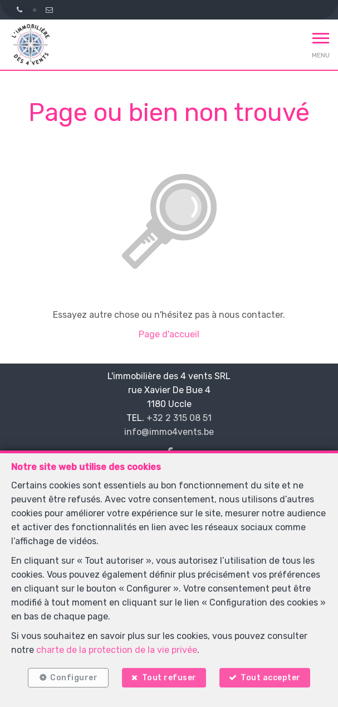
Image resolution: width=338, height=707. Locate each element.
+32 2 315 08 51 (179, 418)
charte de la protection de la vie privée (116, 650)
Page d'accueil (169, 334)
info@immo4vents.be (169, 432)
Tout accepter (271, 677)
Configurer (73, 677)
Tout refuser (169, 677)
